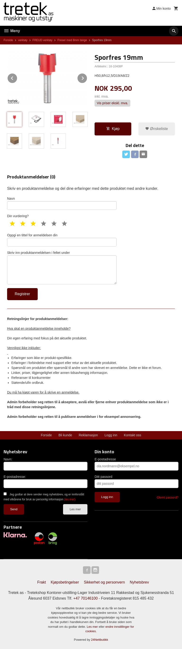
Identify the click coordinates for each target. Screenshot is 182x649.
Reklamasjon (88, 435)
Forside (8, 40)
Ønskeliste (156, 129)
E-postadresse (105, 459)
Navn (62, 203)
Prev (17, 77)
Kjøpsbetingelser (65, 582)
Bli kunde (65, 435)
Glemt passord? (167, 497)
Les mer (75, 509)
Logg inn (111, 435)
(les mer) (69, 499)
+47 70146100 (85, 598)
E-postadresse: (15, 477)
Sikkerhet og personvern (104, 582)
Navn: (8, 459)
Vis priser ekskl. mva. (112, 103)
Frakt (41, 582)
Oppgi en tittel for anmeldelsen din (62, 240)
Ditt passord (103, 477)
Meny (12, 31)
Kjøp (113, 129)
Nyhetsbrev (139, 582)
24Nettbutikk (99, 639)
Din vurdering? (18, 216)
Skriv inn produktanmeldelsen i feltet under (62, 267)
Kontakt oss (132, 435)
